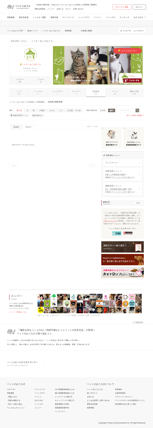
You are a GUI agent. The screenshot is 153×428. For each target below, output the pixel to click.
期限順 (28, 127)
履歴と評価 (134, 91)
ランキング (124, 17)
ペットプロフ (84, 17)
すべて (19, 110)
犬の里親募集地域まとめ (64, 389)
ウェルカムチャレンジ (16, 408)
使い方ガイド (92, 393)
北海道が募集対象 (88, 31)
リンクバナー (60, 411)
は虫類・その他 (74, 110)
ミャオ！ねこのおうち (51, 31)
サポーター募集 (121, 7)
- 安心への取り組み (14, 404)
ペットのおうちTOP (15, 31)
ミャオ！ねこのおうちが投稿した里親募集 (26, 102)
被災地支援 (23, 17)
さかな (52, 110)
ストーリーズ (68, 17)
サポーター (11, 389)
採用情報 (90, 408)
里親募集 (11, 17)
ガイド (68, 9)
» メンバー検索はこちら (18, 312)
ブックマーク (111, 163)
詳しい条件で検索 (134, 115)
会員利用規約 (120, 393)
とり (61, 110)
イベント (97, 17)
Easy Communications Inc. (119, 423)
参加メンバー (32, 31)
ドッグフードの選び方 (64, 397)
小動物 (42, 110)
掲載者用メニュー (113, 186)
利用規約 (118, 389)
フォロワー (20, 79)
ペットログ (110, 17)
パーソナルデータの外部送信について (130, 400)
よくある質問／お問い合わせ (98, 400)
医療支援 (54, 17)
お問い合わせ (78, 9)
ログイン (139, 7)
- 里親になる (12, 397)
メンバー (50, 9)
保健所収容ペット (20, 115)
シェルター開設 (39, 17)
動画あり (39, 115)
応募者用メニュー (113, 171)
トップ (18, 91)
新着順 (16, 127)
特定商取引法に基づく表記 (125, 404)
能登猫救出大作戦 (62, 404)
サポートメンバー (110, 221)
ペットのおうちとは (95, 389)
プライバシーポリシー (124, 397)
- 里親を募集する (14, 400)
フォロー (41, 79)
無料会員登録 (40, 9)
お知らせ (60, 9)
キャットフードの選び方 (64, 400)
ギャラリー (76, 91)
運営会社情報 (92, 404)
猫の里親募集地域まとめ (64, 393)
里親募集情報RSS (62, 408)
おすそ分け (138, 17)
